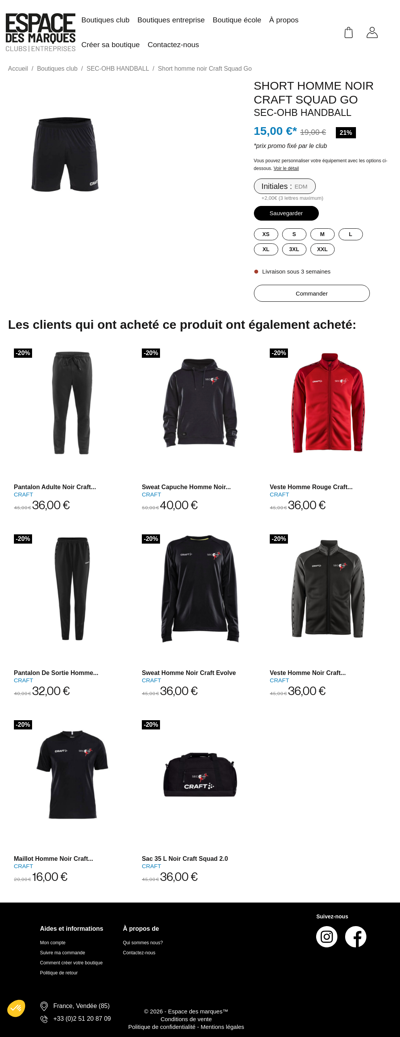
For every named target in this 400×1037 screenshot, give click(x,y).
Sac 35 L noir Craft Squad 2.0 (185, 858)
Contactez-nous (139, 952)
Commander (312, 293)
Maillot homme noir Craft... (53, 858)
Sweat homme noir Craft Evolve (189, 673)
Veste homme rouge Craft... (311, 487)
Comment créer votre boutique (71, 963)
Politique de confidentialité (162, 1026)
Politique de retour (59, 973)
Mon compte (53, 942)
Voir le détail (286, 168)
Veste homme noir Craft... (308, 673)
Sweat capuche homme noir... (186, 487)
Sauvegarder (286, 213)
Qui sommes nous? (143, 942)
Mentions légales (222, 1026)
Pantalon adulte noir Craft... (55, 487)
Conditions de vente (186, 1019)
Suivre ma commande (62, 952)
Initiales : (277, 186)
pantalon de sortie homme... (56, 673)
